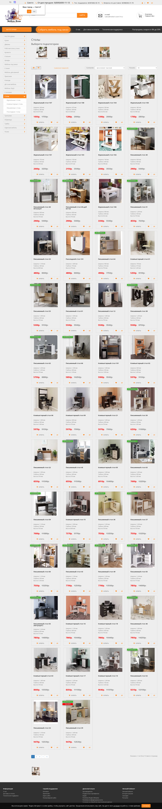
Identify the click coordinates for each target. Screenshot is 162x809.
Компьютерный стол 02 (140, 363)
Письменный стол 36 (106, 519)
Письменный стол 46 (139, 624)
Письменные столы (84, 58)
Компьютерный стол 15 (76, 519)
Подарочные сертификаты (91, 794)
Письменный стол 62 (42, 363)
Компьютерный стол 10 (108, 676)
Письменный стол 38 (139, 311)
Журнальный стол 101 (43, 155)
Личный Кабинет (127, 791)
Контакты (46, 791)
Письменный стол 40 (139, 155)
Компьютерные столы (63, 58)
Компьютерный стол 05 (108, 467)
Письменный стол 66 (74, 363)
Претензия (46, 794)
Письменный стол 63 (139, 467)
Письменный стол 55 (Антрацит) (42, 625)
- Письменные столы (13, 108)
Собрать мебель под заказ (53, 29)
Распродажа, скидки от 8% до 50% (146, 29)
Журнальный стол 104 (107, 103)
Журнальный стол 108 (75, 103)
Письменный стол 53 (42, 311)
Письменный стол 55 (139, 572)
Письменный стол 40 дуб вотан (76, 208)
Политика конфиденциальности (93, 800)
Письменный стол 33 (42, 259)
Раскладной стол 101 (75, 259)
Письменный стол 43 (74, 572)
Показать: (132, 68)
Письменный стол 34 (42, 728)
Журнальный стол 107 (43, 103)
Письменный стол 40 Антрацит (42, 208)
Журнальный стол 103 (75, 155)
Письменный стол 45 (74, 467)
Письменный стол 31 (139, 207)
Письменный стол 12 (106, 311)
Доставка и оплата (91, 29)
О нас (78, 29)
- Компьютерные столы (14, 104)
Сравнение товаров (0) (61, 68)
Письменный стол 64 (106, 259)
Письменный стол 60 (42, 572)
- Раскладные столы (12, 112)
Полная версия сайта (49, 798)
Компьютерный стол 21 (108, 415)
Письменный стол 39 (74, 728)
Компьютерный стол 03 (43, 676)
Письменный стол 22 (42, 467)
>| (47, 757)
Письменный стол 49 (106, 572)
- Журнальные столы (12, 100)
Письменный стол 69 (42, 519)
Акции (84, 796)
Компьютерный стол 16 (76, 624)
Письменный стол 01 (74, 311)
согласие (116, 806)
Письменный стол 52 (139, 676)
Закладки (125, 796)
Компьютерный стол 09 (76, 415)
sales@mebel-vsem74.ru (114, 17)
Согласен (146, 806)
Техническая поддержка (112, 29)
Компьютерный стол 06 (43, 415)
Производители (87, 791)
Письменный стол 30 (139, 415)
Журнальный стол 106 (107, 207)
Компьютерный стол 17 (76, 676)
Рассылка (125, 798)
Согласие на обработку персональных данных (97, 802)
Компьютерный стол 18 (108, 624)
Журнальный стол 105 (139, 103)
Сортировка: (90, 68)
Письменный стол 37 (139, 519)
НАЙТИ (82, 15)
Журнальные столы (42, 58)
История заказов (127, 794)
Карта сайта (46, 796)
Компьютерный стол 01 (140, 259)
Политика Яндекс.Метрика (91, 798)
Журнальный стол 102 (107, 155)
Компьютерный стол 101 (108, 363)
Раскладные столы (104, 58)
